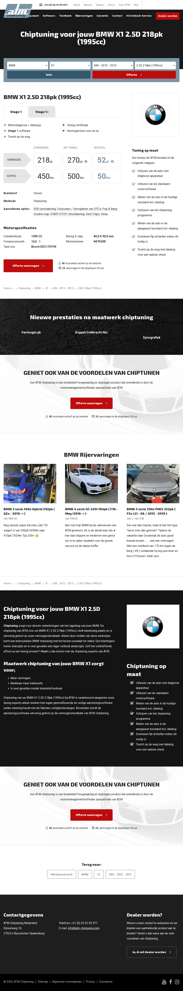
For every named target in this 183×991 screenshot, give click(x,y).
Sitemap (43, 981)
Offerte (131, 74)
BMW (84, 874)
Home (76, 4)
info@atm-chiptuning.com (84, 928)
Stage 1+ (42, 112)
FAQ (136, 4)
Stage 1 (16, 112)
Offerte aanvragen (26, 265)
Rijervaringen (84, 15)
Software (49, 15)
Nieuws (88, 4)
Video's (100, 4)
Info (49, 74)
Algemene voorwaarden (67, 981)
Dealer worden (167, 15)
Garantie (102, 15)
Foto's (111, 4)
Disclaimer (106, 981)
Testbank (65, 15)
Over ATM (124, 4)
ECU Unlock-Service (139, 15)
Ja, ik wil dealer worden (149, 952)
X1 (98, 874)
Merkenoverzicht (62, 874)
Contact (117, 15)
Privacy (90, 981)
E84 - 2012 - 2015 (120, 874)
